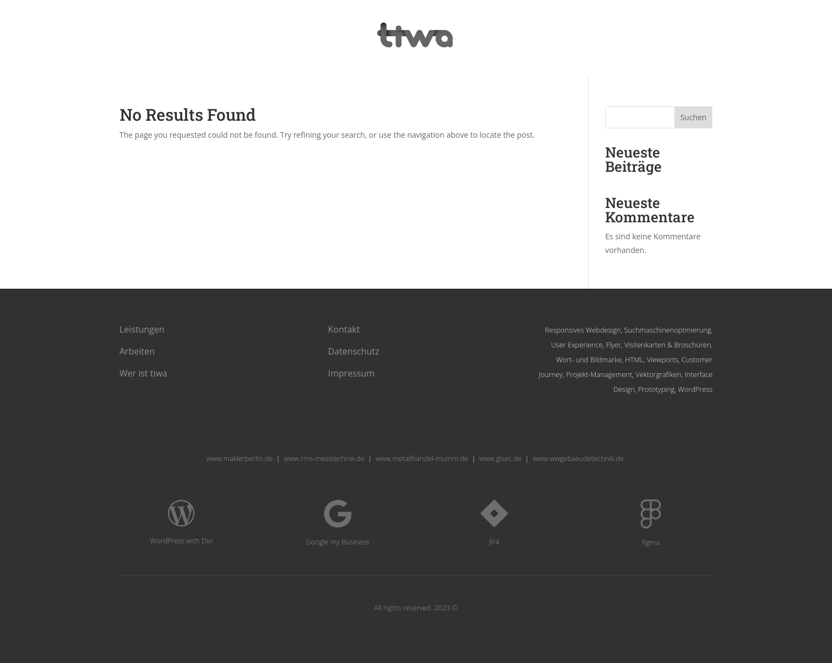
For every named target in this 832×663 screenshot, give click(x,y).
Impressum (351, 373)
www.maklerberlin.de (239, 458)
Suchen (693, 117)
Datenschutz (353, 351)
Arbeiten (137, 351)
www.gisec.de (500, 458)
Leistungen (142, 329)
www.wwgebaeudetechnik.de (578, 458)
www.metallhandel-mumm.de (422, 458)
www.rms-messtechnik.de (324, 458)
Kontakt (344, 329)
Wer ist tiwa (143, 373)
